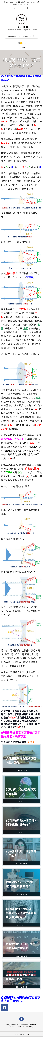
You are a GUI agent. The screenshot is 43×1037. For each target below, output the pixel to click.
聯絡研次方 (30, 1027)
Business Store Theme (21, 1034)
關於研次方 (15, 1025)
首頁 (8, 1025)
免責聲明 (25, 1025)
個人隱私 (33, 1025)
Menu (21, 47)
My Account (20, 8)
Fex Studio (21, 27)
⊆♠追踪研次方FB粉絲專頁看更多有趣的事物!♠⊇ (20, 999)
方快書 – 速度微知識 (16, 1027)
